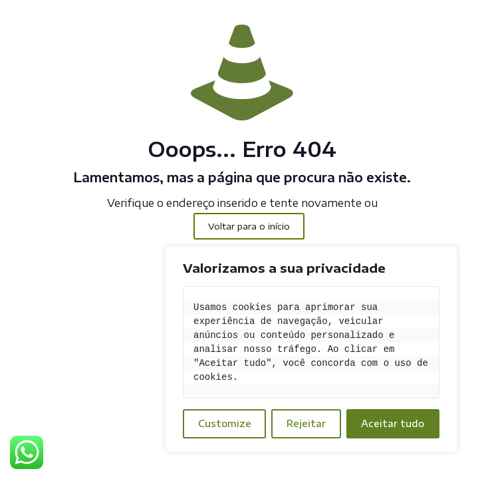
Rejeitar (306, 423)
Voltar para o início (249, 226)
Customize (224, 423)
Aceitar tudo (392, 423)
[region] (311, 349)
